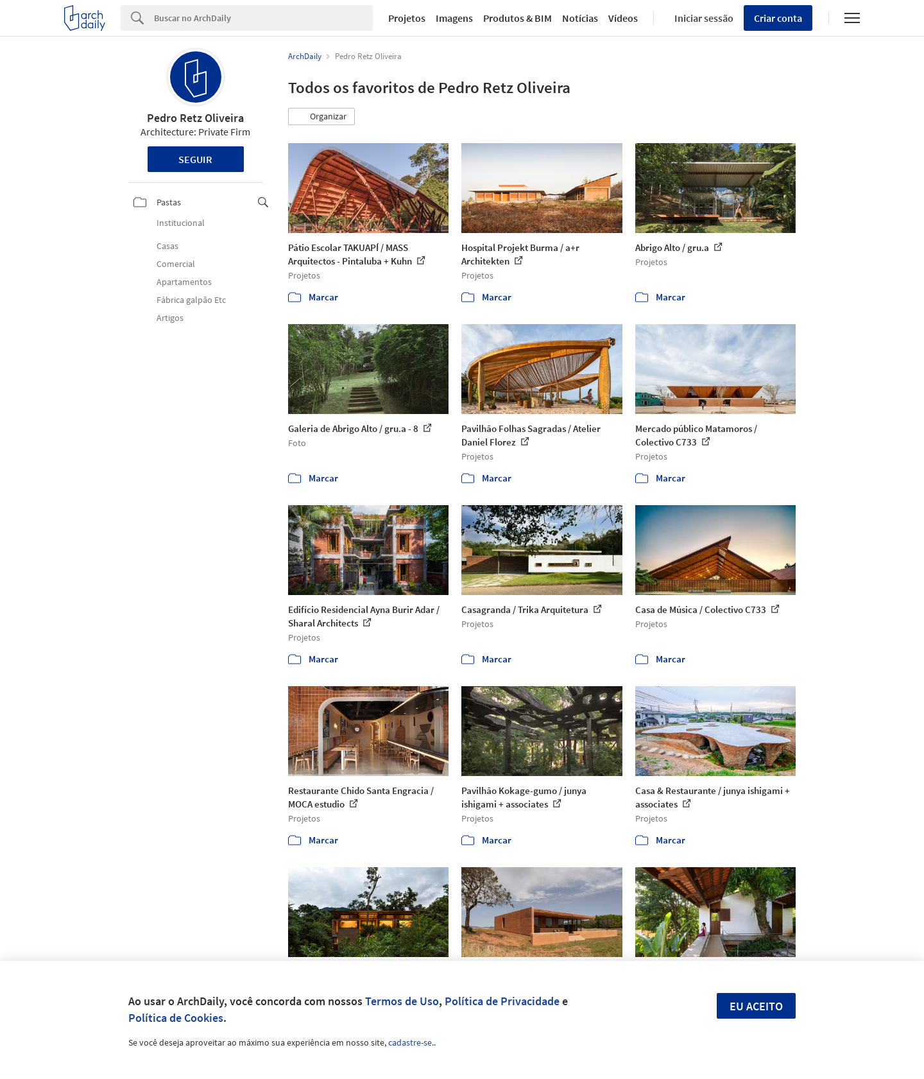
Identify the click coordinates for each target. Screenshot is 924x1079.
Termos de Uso (402, 1001)
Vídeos (623, 18)
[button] (321, 117)
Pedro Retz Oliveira (195, 117)
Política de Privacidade (502, 1001)
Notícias (580, 18)
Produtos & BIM (517, 18)
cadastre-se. (411, 1042)
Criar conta (778, 18)
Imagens (454, 18)
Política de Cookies (175, 1017)
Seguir (195, 159)
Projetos (406, 18)
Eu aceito (756, 1006)
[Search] (263, 18)
